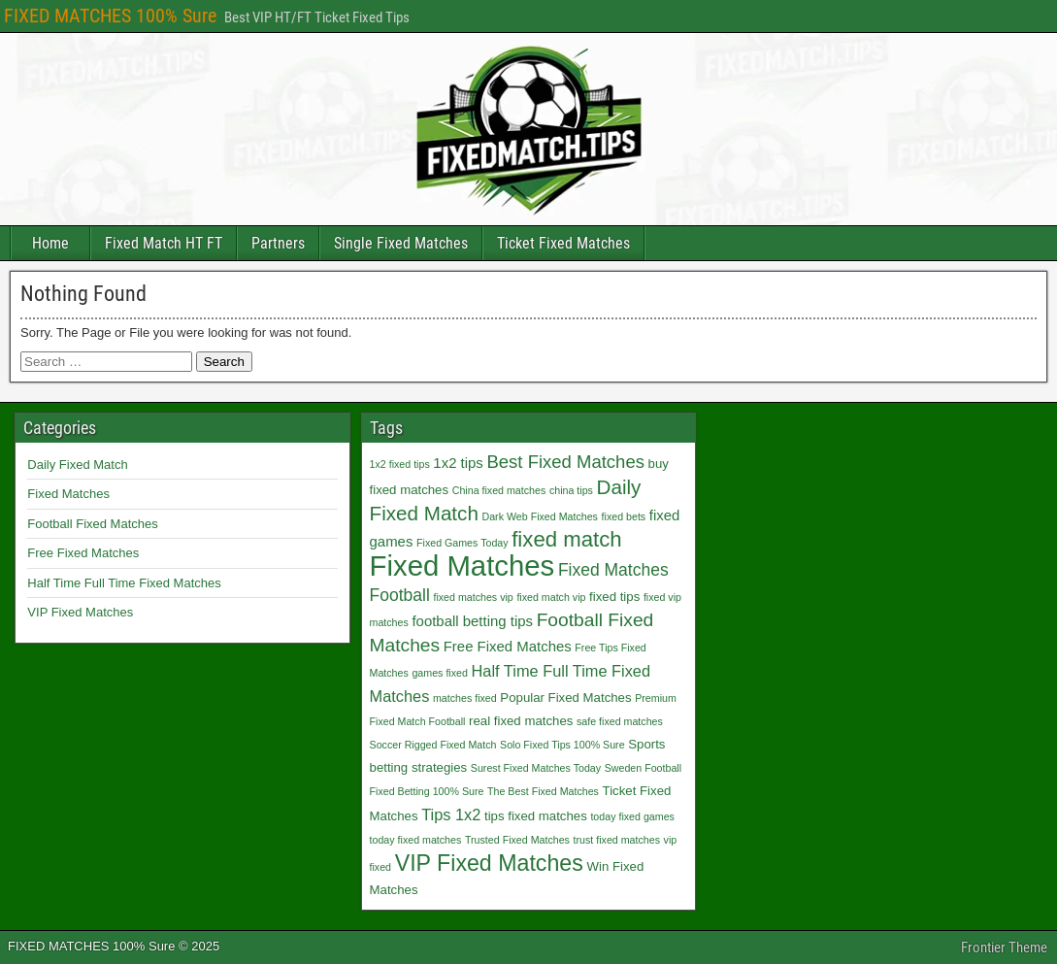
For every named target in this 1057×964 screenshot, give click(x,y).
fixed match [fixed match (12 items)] (566, 539)
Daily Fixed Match (77, 464)
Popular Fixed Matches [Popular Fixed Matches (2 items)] (565, 697)
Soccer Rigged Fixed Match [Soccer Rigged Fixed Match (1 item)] (433, 744)
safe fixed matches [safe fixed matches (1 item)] (620, 721)
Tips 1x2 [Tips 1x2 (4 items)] (450, 814)
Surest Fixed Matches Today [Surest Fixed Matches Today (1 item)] (536, 768)
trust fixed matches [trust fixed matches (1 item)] (617, 840)
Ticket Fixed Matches (563, 243)
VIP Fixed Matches (80, 612)
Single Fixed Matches (401, 243)
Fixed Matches (68, 493)
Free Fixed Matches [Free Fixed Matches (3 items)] (508, 646)
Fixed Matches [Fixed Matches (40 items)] (462, 565)
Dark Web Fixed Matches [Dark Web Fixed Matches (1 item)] (540, 516)
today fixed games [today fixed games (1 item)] (632, 816)
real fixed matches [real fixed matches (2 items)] (521, 721)
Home (50, 243)
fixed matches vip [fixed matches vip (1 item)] (472, 597)
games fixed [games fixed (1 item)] (439, 673)
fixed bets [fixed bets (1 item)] (624, 516)
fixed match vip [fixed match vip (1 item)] (550, 597)
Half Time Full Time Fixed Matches (123, 583)
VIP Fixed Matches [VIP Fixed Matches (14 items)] (489, 863)
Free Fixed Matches (83, 553)
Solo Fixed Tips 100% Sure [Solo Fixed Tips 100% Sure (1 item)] (562, 744)
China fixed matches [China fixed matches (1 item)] (499, 490)
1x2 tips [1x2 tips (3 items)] (457, 462)
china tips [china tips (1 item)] (571, 490)
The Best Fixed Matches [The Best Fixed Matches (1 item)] (543, 791)
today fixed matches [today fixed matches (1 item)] (416, 840)
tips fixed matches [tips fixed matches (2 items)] (535, 816)
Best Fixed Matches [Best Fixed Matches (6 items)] (565, 461)
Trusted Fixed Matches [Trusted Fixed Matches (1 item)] (517, 840)
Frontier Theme (1004, 947)
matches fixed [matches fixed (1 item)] (465, 698)
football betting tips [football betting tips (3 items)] (472, 621)
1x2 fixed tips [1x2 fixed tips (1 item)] (400, 464)
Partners (278, 243)
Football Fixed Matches (92, 523)
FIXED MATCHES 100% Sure (110, 15)
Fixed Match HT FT (163, 243)
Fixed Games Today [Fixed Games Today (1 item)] (462, 542)
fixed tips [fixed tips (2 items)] (614, 596)
